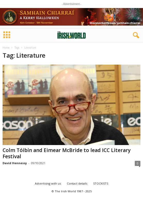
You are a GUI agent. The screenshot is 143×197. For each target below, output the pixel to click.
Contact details (77, 183)
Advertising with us (48, 183)
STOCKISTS (100, 183)
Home (6, 47)
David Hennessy (15, 163)
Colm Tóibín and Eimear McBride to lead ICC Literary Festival (67, 153)
